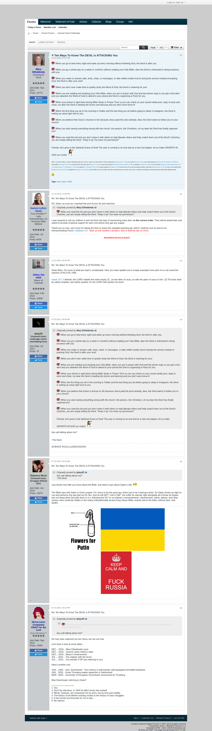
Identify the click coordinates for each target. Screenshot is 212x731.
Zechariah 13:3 (113, 167)
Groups (120, 21)
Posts (32, 42)
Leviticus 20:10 (145, 164)
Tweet (38, 102)
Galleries (96, 21)
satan (64, 182)
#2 (181, 194)
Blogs (109, 21)
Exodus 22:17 (139, 162)
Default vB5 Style (38, 718)
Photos (61, 42)
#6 (181, 608)
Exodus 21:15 (94, 164)
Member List (50, 27)
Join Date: (35, 87)
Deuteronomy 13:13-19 (159, 167)
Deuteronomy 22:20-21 (59, 169)
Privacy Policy (163, 718)
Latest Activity (46, 42)
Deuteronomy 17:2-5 (60, 167)
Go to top (179, 718)
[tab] (32, 42)
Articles (83, 21)
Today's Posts (34, 27)
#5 (181, 461)
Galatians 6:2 (81, 230)
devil (59, 182)
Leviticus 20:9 (127, 164)
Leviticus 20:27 (64, 164)
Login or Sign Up (176, 2)
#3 (181, 260)
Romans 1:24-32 (171, 162)
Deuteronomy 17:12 (120, 162)
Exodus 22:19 (165, 164)
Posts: (33, 93)
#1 (181, 55)
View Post (95, 207)
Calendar (62, 27)
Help (136, 718)
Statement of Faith (65, 21)
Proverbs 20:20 (117, 164)
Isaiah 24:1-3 (58, 279)
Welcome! (45, 21)
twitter (69, 182)
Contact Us (147, 718)
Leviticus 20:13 (160, 162)
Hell (130, 21)
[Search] (134, 47)
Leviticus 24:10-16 (82, 169)
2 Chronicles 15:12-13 (91, 167)
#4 (181, 319)
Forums (31, 22)
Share (38, 98)
